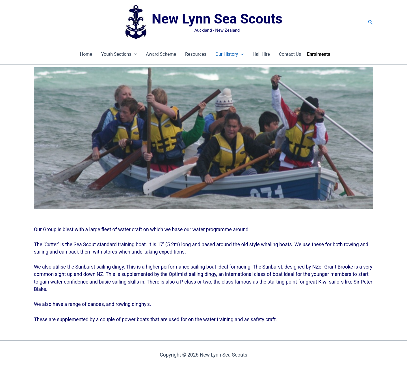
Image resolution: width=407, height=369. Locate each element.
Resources (195, 54)
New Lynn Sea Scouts (217, 19)
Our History (229, 54)
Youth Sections (119, 54)
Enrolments (318, 54)
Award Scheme (161, 54)
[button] (370, 22)
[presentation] (134, 54)
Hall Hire (261, 54)
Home (86, 54)
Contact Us (290, 54)
